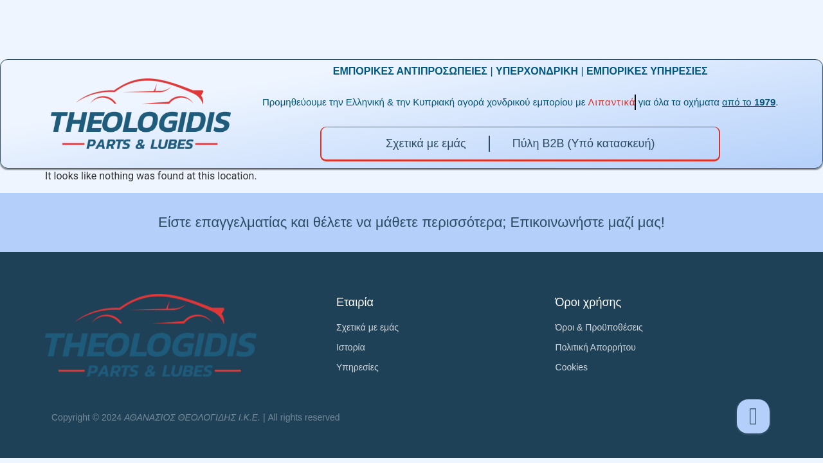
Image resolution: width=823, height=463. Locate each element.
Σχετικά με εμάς (426, 143)
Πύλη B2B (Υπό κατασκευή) (583, 143)
